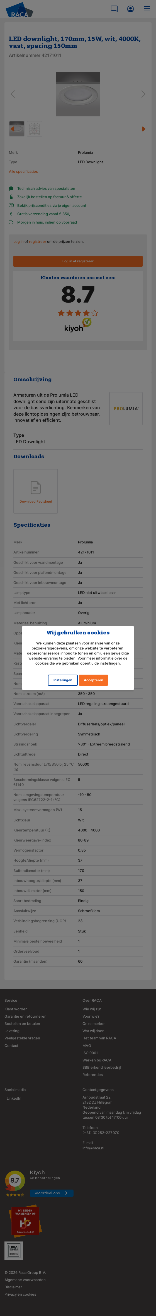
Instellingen (62, 680)
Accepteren (93, 680)
